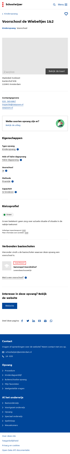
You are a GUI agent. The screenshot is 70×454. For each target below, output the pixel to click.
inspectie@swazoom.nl (12, 105)
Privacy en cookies (11, 446)
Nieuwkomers (10, 425)
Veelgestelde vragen (13, 389)
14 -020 (7, 356)
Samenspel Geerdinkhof (25, 267)
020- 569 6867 (9, 101)
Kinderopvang (10, 14)
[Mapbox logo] (9, 72)
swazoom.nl (7, 108)
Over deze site (9, 436)
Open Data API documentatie (16, 450)
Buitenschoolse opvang (14, 380)
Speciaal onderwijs (12, 416)
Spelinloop (8, 421)
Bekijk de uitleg (13, 125)
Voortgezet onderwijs (13, 408)
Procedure (8, 371)
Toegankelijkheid (10, 441)
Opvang (7, 412)
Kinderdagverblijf (12, 375)
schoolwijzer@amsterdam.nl (17, 352)
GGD (24, 230)
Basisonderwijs (10, 403)
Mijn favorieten (10, 384)
